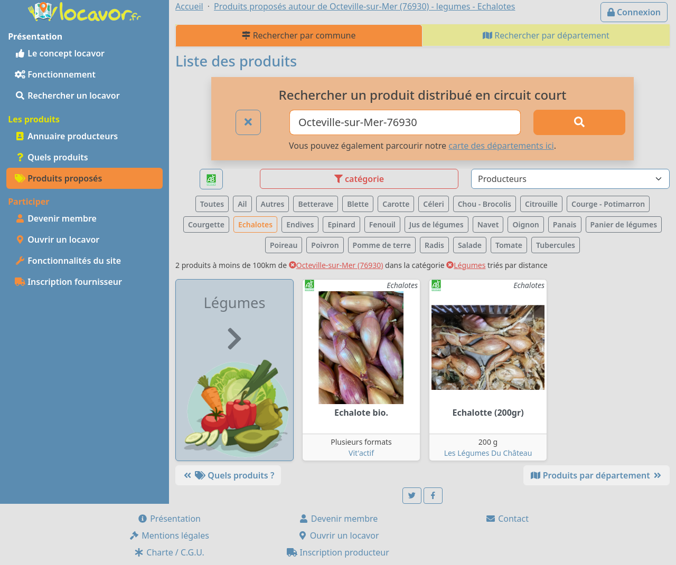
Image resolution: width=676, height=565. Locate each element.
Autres (273, 204)
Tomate (508, 245)
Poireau (283, 245)
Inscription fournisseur (68, 282)
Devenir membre (56, 218)
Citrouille (541, 204)
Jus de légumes (436, 224)
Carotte (395, 204)
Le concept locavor (60, 53)
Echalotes (255, 224)
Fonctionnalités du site (68, 260)
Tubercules (555, 245)
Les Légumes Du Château (488, 453)
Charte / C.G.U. (169, 552)
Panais (565, 224)
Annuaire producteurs (66, 136)
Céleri (433, 204)
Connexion (634, 12)
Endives (300, 224)
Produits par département (596, 475)
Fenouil (382, 224)
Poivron (325, 245)
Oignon (525, 224)
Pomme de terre (382, 245)
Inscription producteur (338, 552)
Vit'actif (361, 453)
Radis (434, 245)
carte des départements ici (500, 145)
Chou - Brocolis (484, 204)
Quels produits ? (228, 475)
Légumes (465, 265)
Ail (242, 204)
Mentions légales (169, 535)
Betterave (315, 204)
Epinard (341, 224)
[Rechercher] (579, 122)
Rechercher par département (546, 35)
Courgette (206, 224)
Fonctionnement (55, 74)
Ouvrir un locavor (57, 239)
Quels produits (51, 157)
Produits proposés (58, 178)
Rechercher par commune (298, 35)
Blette (358, 204)
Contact (507, 518)
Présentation (169, 518)
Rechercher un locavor (67, 95)
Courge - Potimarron (608, 204)
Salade (470, 245)
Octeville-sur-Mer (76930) (336, 265)
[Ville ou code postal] (405, 122)
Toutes (212, 204)
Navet (488, 224)
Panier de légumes (624, 224)
